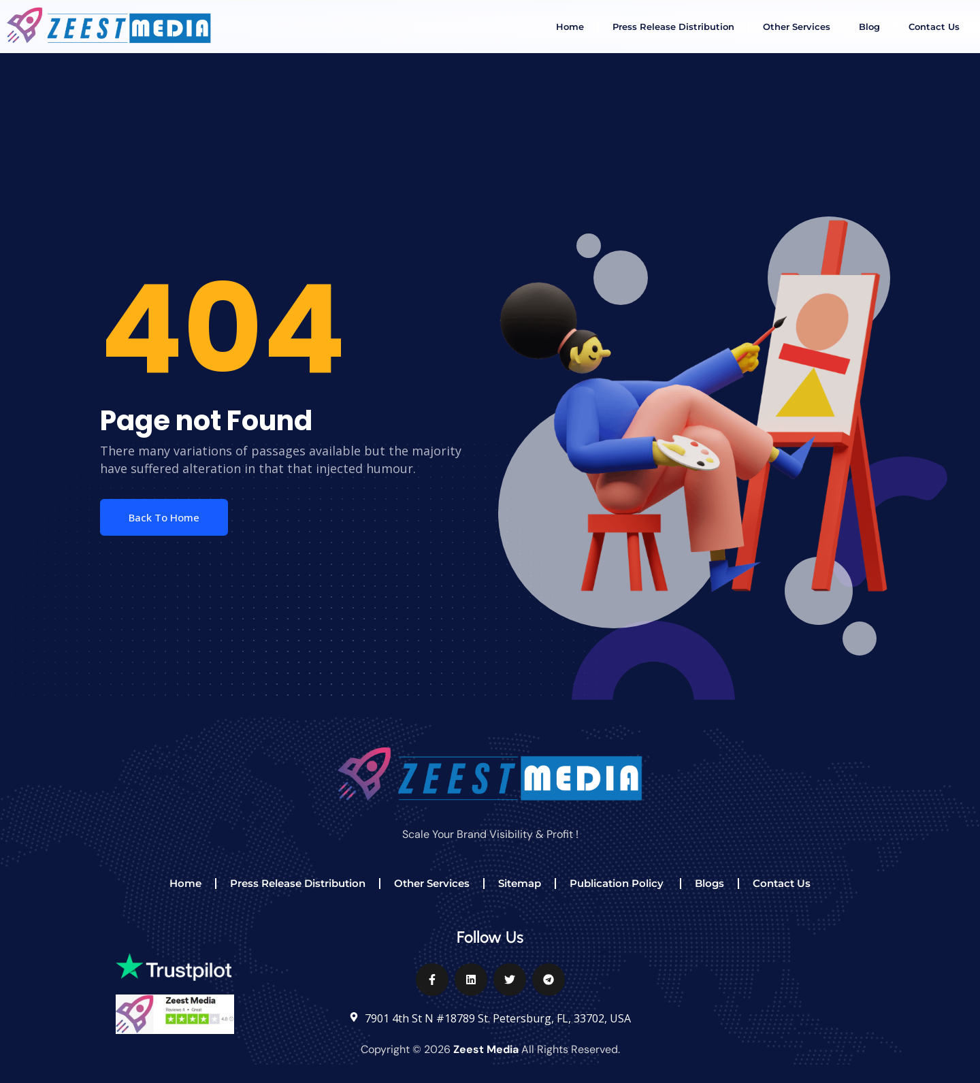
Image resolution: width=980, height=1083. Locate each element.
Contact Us (934, 26)
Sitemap (519, 883)
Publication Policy (618, 883)
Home (570, 26)
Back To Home (164, 517)
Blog (869, 26)
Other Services (796, 26)
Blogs (709, 883)
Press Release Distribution (673, 26)
